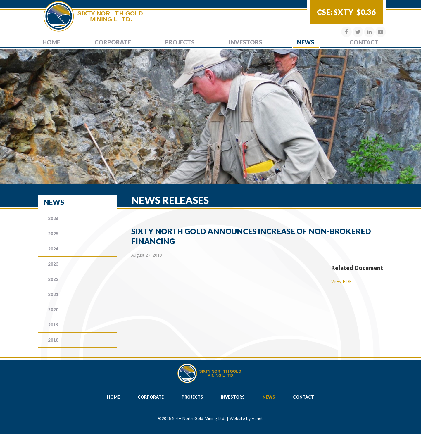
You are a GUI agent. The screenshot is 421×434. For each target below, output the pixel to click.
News (305, 42)
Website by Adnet (246, 418)
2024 (53, 248)
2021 (53, 294)
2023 (53, 264)
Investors (245, 42)
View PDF (341, 281)
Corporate (112, 42)
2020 (53, 309)
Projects (180, 42)
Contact (364, 42)
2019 (53, 324)
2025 (53, 233)
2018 (53, 340)
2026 (53, 218)
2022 (53, 279)
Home (51, 42)
